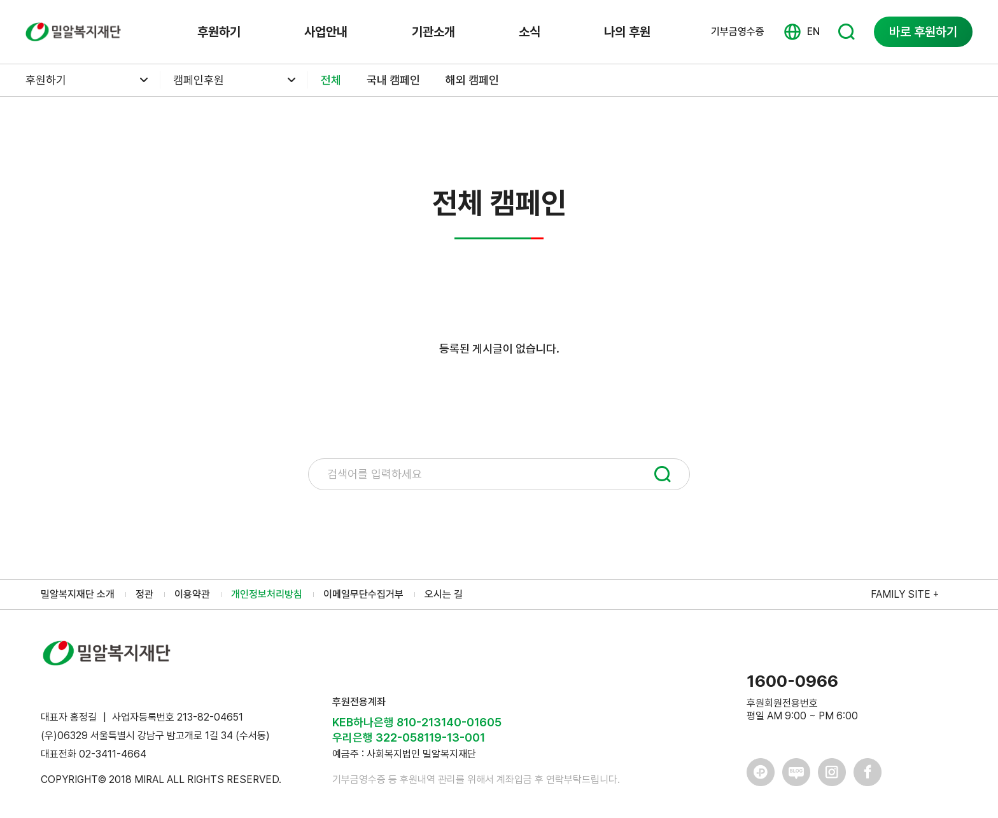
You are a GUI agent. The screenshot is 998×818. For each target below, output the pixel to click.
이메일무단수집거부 (363, 594)
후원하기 (219, 31)
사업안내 (326, 31)
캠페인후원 (198, 80)
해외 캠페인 (472, 80)
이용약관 (192, 594)
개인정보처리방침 (266, 594)
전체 (331, 80)
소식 (529, 31)
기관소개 (433, 31)
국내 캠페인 (393, 80)
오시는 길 (444, 594)
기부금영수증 (737, 32)
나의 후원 (627, 31)
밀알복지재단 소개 (78, 594)
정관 (144, 594)
